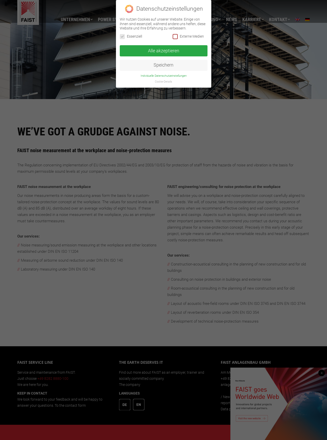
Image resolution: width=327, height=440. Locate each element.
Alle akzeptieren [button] (163, 50)
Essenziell (131, 36)
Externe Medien (188, 36)
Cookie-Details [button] (163, 81)
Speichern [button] (163, 65)
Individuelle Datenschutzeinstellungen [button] (164, 75)
